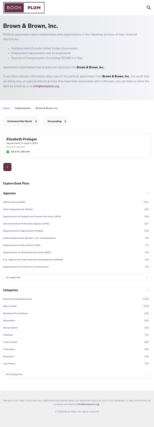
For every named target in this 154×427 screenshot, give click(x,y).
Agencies (9, 193)
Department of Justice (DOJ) (22, 143)
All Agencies (13, 277)
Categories (10, 290)
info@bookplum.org (46, 86)
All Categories (14, 374)
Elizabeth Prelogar (21, 139)
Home (6, 108)
